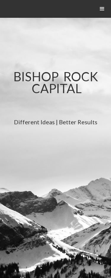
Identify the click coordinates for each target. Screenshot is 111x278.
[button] (102, 9)
